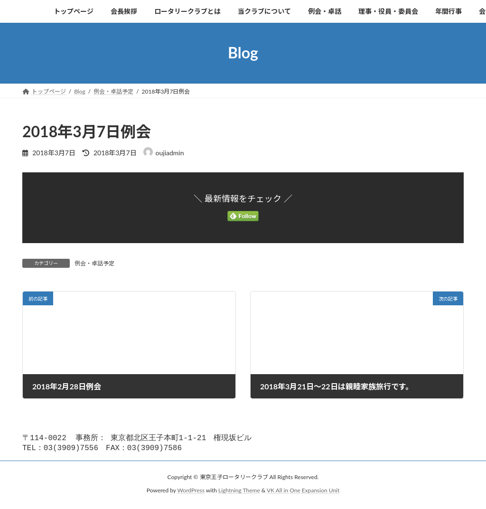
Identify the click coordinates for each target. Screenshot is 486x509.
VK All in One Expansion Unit (303, 492)
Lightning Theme (239, 492)
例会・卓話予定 (94, 263)
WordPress (191, 492)
